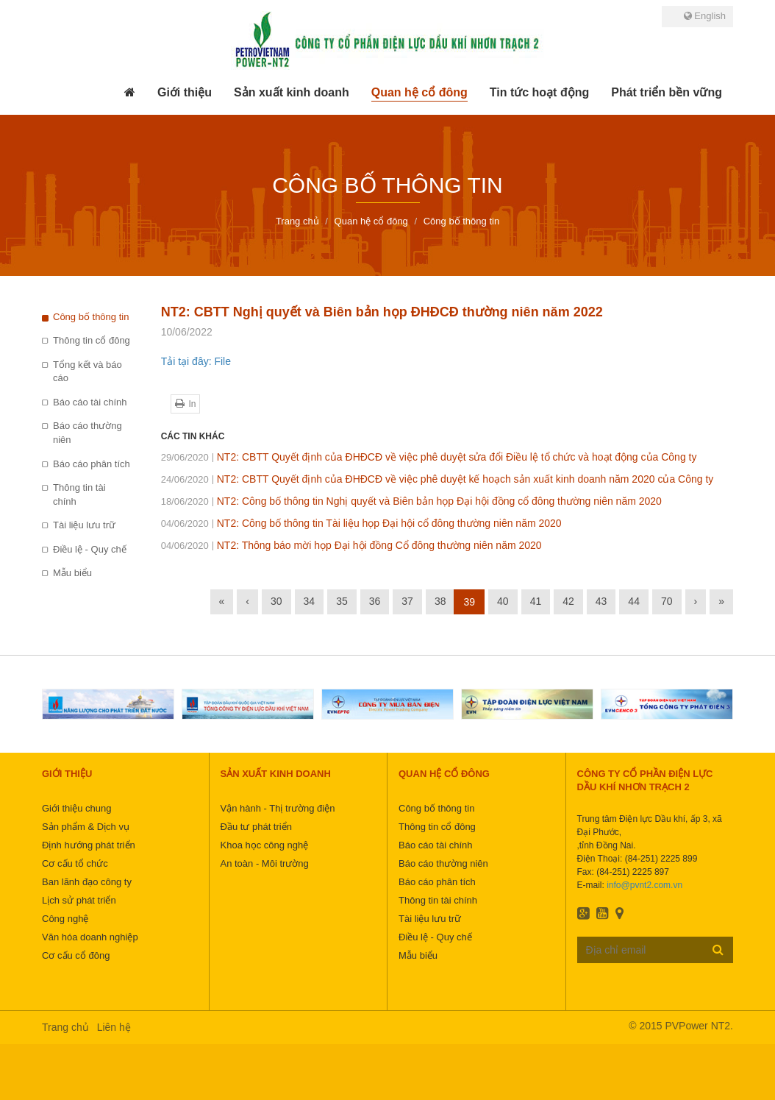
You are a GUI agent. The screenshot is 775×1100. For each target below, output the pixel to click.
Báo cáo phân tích (91, 463)
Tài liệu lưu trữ (84, 525)
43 (601, 601)
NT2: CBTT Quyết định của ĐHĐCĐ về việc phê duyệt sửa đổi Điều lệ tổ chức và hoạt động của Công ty (429, 457)
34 (309, 601)
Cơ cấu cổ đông (76, 955)
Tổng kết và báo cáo (87, 371)
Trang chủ (65, 1027)
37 (407, 601)
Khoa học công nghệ (265, 845)
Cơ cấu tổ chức (75, 863)
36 (375, 601)
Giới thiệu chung (77, 808)
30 (276, 601)
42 (568, 601)
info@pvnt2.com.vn (644, 885)
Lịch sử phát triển (79, 900)
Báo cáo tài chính (89, 402)
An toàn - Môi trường (265, 863)
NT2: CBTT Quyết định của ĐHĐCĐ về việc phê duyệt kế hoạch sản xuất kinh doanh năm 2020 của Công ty (437, 479)
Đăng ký (718, 949)
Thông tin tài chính (79, 494)
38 (440, 601)
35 (342, 601)
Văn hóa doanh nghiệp (90, 937)
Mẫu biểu (72, 572)
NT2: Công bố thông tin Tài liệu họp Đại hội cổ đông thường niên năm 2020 (361, 523)
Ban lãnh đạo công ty (87, 881)
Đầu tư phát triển (256, 826)
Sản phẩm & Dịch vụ (85, 826)
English (705, 15)
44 (634, 601)
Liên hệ (114, 1027)
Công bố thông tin (91, 316)
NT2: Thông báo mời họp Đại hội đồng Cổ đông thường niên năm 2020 (351, 545)
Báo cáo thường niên (87, 432)
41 (536, 601)
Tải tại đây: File (196, 361)
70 (667, 601)
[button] (184, 92)
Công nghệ (65, 918)
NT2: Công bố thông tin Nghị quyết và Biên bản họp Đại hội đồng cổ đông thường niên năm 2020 (411, 501)
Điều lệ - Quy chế (89, 549)
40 (503, 601)
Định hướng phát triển (88, 845)
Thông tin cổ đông (91, 340)
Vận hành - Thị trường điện (278, 808)
